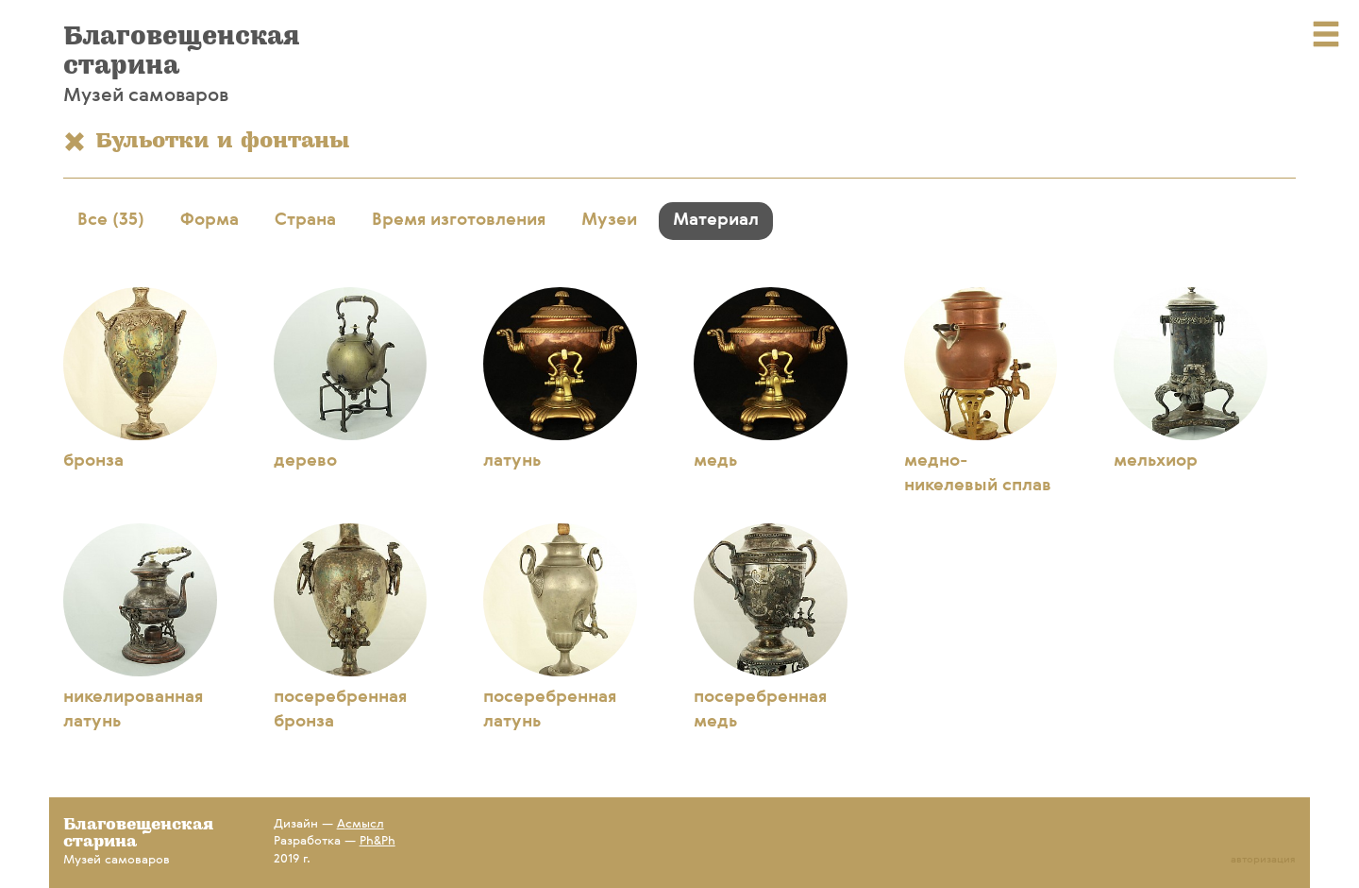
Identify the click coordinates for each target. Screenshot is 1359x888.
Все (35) (110, 220)
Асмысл (360, 824)
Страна (305, 220)
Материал (716, 220)
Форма (209, 220)
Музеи (609, 220)
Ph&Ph (377, 841)
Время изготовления (458, 220)
